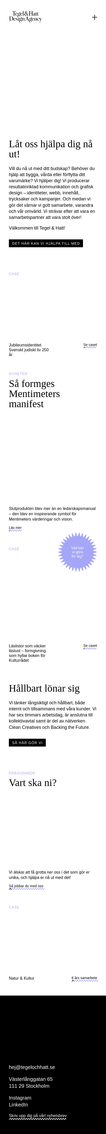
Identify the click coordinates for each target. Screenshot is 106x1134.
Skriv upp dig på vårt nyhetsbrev (38, 1117)
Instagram (20, 1098)
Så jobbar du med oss (26, 887)
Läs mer (15, 529)
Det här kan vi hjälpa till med (46, 243)
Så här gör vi (27, 743)
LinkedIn (18, 1104)
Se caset (90, 346)
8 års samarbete (84, 979)
